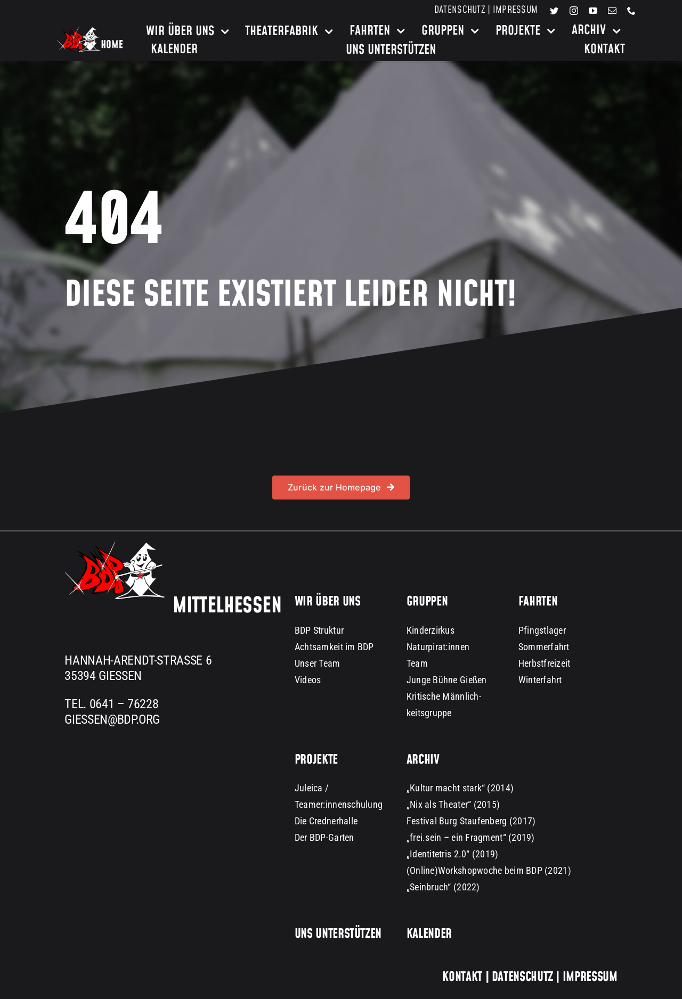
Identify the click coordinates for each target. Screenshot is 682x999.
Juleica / (312, 787)
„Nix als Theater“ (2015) (453, 804)
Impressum (515, 10)
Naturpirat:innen (438, 646)
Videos (308, 679)
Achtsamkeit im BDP (334, 646)
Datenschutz (459, 10)
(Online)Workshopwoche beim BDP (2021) (489, 870)
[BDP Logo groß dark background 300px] (114, 544)
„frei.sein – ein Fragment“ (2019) (471, 837)
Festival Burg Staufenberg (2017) (471, 820)
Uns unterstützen (338, 934)
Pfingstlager (542, 630)
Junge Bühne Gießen (447, 679)
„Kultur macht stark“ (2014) (460, 787)
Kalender (429, 934)
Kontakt (462, 977)
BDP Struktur (319, 630)
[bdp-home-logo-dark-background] (90, 30)
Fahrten (537, 602)
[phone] (631, 10)
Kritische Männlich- (444, 696)
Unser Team (317, 663)
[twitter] (554, 10)
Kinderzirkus (430, 630)
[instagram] (574, 10)
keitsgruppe (429, 712)
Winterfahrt (540, 679)
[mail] (612, 10)
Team (417, 663)
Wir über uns (328, 602)
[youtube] (593, 10)
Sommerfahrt (544, 646)
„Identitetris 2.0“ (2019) (453, 853)
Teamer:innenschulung (339, 804)
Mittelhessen (227, 606)
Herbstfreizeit (544, 663)
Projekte (316, 760)
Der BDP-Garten (324, 837)
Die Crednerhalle (326, 820)
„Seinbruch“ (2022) (443, 886)
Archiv (423, 760)
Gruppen (427, 602)
